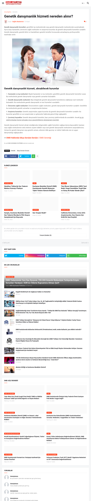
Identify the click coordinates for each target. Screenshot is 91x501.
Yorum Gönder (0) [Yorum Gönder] (45, 235)
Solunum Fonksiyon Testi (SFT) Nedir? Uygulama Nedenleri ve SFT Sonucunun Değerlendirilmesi (66, 458)
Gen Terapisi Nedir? (39, 213)
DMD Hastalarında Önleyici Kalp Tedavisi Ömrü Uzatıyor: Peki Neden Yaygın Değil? (65, 397)
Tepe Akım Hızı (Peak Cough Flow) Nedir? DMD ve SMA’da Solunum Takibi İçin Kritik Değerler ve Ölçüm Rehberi (23, 397)
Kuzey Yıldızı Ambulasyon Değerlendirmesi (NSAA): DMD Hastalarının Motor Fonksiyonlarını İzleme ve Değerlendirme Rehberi (67, 438)
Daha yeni (6, 243)
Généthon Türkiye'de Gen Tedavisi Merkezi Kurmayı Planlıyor (16, 187)
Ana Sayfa (7, 12)
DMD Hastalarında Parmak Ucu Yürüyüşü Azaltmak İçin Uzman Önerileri (22, 458)
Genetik (15, 12)
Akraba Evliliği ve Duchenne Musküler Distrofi (31, 367)
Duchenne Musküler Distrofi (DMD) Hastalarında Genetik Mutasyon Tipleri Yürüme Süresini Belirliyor (45, 188)
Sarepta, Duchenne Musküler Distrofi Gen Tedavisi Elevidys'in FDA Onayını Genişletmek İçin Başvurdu (17, 215)
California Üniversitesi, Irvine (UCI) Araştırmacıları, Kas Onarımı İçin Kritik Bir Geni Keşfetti (73, 215)
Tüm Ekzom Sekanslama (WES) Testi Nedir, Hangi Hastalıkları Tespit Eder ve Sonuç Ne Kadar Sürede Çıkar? (74, 188)
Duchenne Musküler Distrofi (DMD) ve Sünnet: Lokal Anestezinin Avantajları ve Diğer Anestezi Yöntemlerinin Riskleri (22, 417)
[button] (3, 3)
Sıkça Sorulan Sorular (23, 150)
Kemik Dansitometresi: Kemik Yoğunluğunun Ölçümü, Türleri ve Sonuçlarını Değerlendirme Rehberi (24, 437)
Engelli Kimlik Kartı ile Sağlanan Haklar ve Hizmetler (33, 292)
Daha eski (84, 243)
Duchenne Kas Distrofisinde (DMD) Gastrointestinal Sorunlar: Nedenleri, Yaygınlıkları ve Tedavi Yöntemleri (65, 416)
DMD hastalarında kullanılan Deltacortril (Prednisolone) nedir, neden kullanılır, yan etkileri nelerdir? (48, 329)
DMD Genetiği (28, 138)
